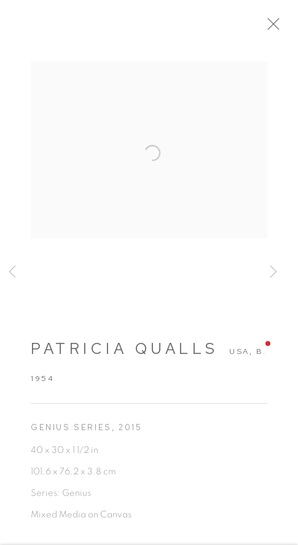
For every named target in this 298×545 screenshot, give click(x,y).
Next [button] (273, 272)
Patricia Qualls (125, 353)
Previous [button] (12, 272)
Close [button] (274, 27)
